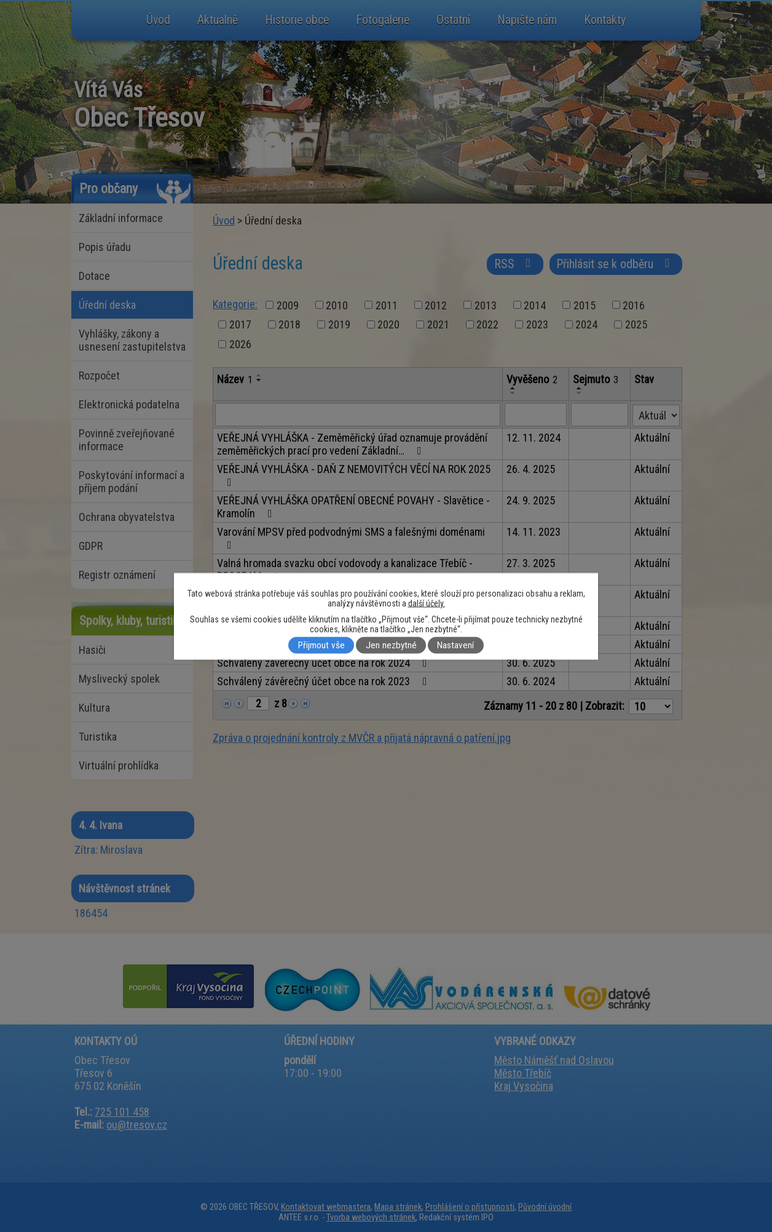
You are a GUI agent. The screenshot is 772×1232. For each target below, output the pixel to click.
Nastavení (455, 645)
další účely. (426, 603)
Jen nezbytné (391, 645)
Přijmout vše (321, 645)
